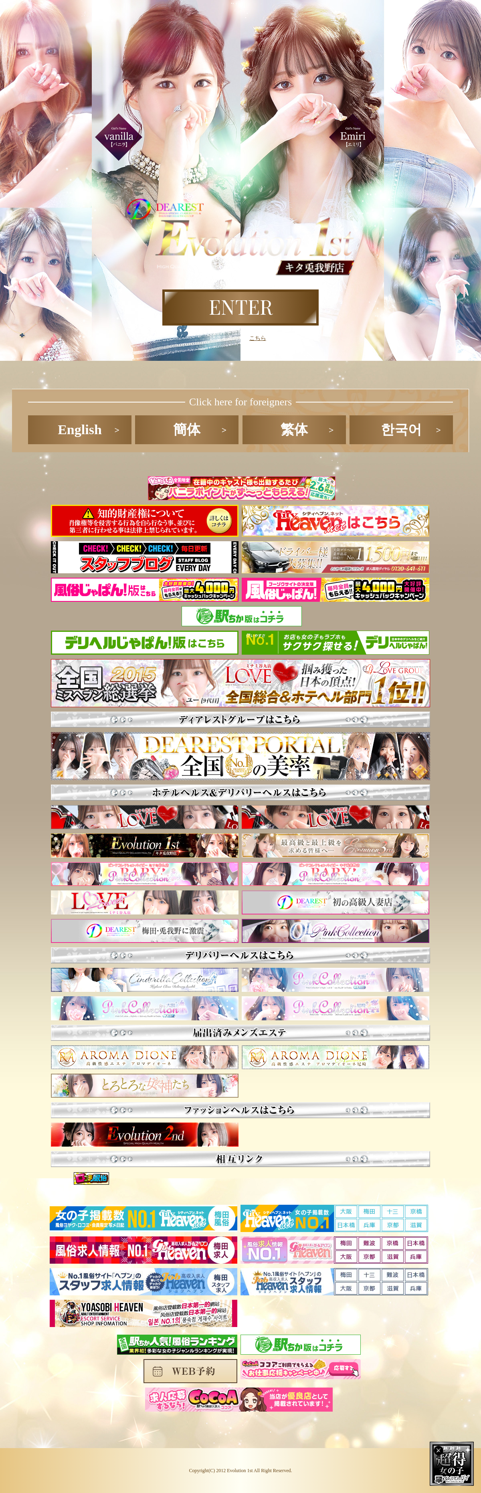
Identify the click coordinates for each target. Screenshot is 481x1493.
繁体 (294, 429)
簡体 (186, 429)
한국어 (401, 429)
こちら (257, 338)
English (80, 429)
